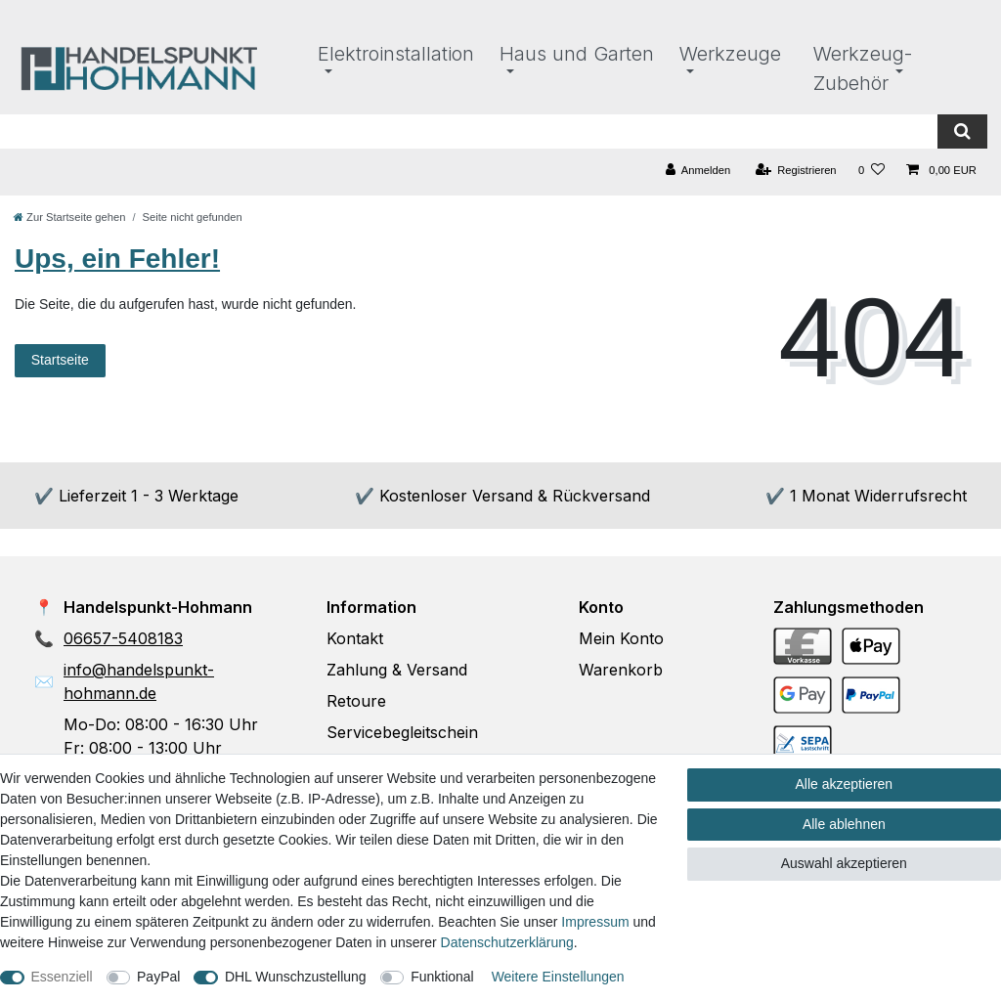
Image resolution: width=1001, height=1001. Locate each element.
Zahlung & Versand (396, 669)
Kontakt (354, 638)
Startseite (60, 360)
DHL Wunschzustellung (296, 976)
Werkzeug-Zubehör (862, 68)
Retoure (356, 701)
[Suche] (962, 131)
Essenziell (62, 976)
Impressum (595, 922)
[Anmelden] (698, 170)
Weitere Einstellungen (558, 976)
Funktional (442, 976)
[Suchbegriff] (468, 131)
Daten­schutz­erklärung (507, 942)
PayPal (158, 976)
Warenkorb (621, 669)
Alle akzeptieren (844, 784)
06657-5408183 (123, 638)
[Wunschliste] (871, 170)
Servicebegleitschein (402, 732)
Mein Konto (621, 638)
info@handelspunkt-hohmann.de (139, 681)
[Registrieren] (795, 170)
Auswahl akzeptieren (844, 863)
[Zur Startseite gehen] (69, 217)
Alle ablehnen (844, 824)
